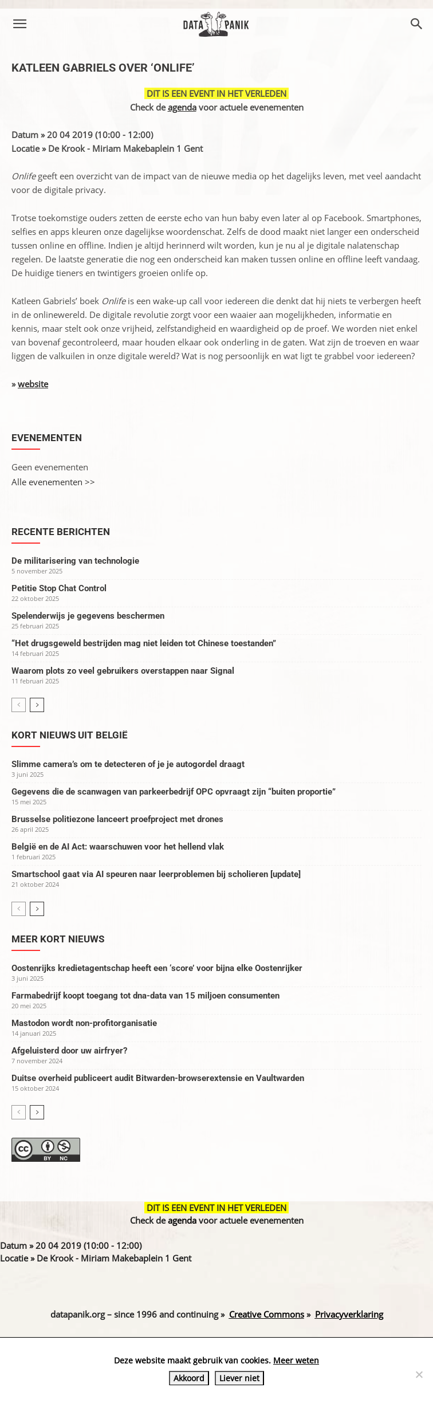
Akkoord (189, 1378)
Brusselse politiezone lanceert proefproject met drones (117, 819)
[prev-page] (18, 705)
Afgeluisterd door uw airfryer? (69, 1051)
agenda (182, 107)
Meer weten (296, 1360)
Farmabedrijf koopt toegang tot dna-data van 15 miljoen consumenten (145, 996)
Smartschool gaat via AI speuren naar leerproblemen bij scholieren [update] (156, 874)
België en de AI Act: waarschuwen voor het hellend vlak (117, 847)
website (33, 384)
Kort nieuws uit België (69, 735)
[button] (19, 24)
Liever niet (239, 1378)
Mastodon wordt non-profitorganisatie (84, 1023)
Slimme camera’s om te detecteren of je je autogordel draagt (128, 764)
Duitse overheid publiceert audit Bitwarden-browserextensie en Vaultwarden (157, 1078)
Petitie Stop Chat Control (59, 588)
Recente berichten (60, 531)
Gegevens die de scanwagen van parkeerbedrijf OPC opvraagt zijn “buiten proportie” (173, 792)
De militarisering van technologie (75, 561)
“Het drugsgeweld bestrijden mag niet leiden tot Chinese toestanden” (143, 643)
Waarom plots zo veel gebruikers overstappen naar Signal (122, 671)
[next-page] (37, 705)
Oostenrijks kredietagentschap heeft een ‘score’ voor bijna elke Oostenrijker (156, 968)
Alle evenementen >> (53, 482)
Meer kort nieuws (57, 939)
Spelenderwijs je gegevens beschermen (87, 616)
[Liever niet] (418, 1374)
